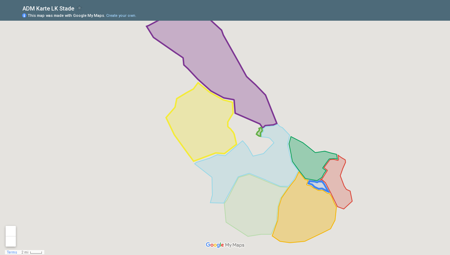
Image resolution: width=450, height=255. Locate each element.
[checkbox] (80, 8)
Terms (12, 252)
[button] (416, 15)
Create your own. (121, 15)
